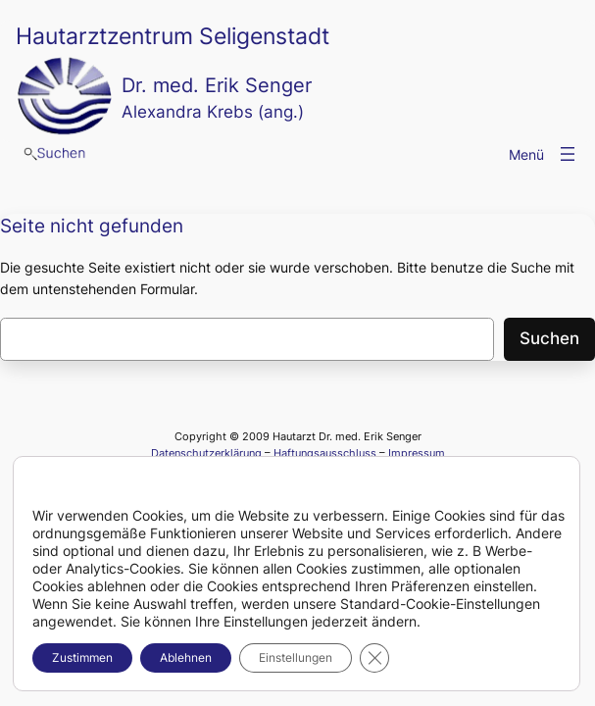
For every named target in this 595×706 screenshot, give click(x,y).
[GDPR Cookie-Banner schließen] (374, 658)
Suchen (549, 338)
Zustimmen (82, 657)
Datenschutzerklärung (206, 453)
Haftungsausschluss (324, 453)
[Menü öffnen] (567, 154)
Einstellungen (295, 657)
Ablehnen (186, 657)
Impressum (416, 453)
